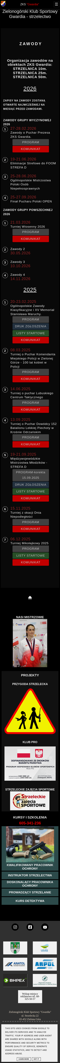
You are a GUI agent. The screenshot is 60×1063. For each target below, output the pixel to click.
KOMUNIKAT (30, 149)
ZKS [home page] (29, 4)
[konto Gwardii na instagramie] (15, 927)
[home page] (30, 598)
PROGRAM (30, 142)
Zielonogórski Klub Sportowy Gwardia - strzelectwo (30, 14)
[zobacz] (44, 982)
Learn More (24, 1059)
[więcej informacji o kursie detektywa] (30, 901)
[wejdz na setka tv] (44, 927)
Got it (36, 1059)
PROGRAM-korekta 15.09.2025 (30, 475)
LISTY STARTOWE (30, 333)
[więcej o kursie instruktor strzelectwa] (30, 875)
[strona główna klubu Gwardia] (3, 6)
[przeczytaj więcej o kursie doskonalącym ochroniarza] (30, 883)
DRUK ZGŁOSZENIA (30, 326)
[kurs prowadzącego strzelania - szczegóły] (30, 892)
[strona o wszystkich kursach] (30, 823)
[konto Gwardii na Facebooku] (30, 927)
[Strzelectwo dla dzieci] (30, 801)
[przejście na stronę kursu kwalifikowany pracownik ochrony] (30, 866)
